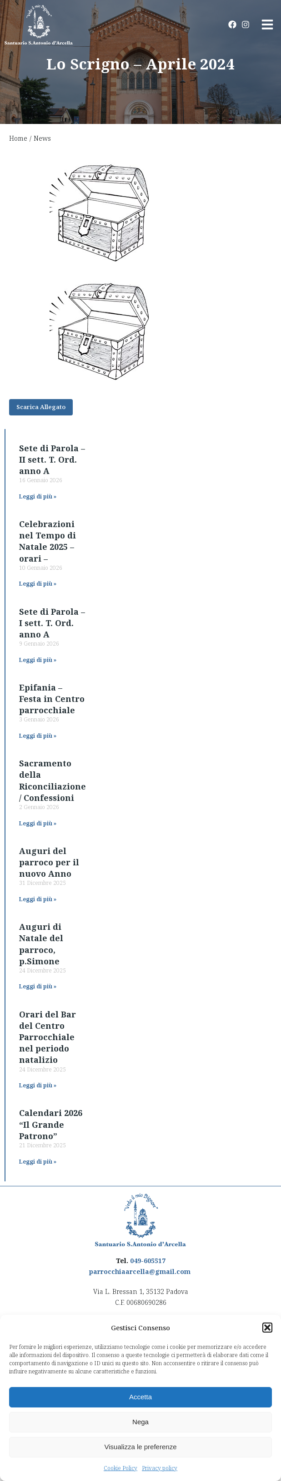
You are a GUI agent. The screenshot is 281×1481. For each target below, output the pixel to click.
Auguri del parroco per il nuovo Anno (49, 862)
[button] (267, 1327)
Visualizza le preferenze (141, 1447)
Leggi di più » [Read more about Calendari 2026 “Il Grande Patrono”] (37, 1161)
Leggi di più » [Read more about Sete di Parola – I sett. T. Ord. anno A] (37, 660)
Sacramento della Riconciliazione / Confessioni (52, 780)
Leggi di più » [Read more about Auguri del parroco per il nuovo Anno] (37, 899)
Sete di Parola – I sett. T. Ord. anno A (52, 623)
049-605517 (148, 1260)
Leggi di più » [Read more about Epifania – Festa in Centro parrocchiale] (37, 736)
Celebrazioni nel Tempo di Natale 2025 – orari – (47, 541)
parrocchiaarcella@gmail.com (140, 1271)
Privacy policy (159, 1468)
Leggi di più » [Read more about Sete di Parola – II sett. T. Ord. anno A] (37, 496)
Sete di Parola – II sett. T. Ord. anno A (52, 459)
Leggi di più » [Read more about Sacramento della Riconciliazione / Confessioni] (37, 823)
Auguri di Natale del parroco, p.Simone (41, 944)
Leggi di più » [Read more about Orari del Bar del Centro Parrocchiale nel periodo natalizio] (37, 1085)
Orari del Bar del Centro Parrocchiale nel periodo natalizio (47, 1037)
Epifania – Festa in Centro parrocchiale (52, 699)
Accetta (140, 1397)
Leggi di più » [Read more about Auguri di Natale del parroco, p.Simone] (37, 986)
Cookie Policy (120, 1468)
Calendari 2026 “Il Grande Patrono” (50, 1124)
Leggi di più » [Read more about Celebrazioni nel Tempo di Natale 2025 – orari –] (37, 583)
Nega (140, 1422)
